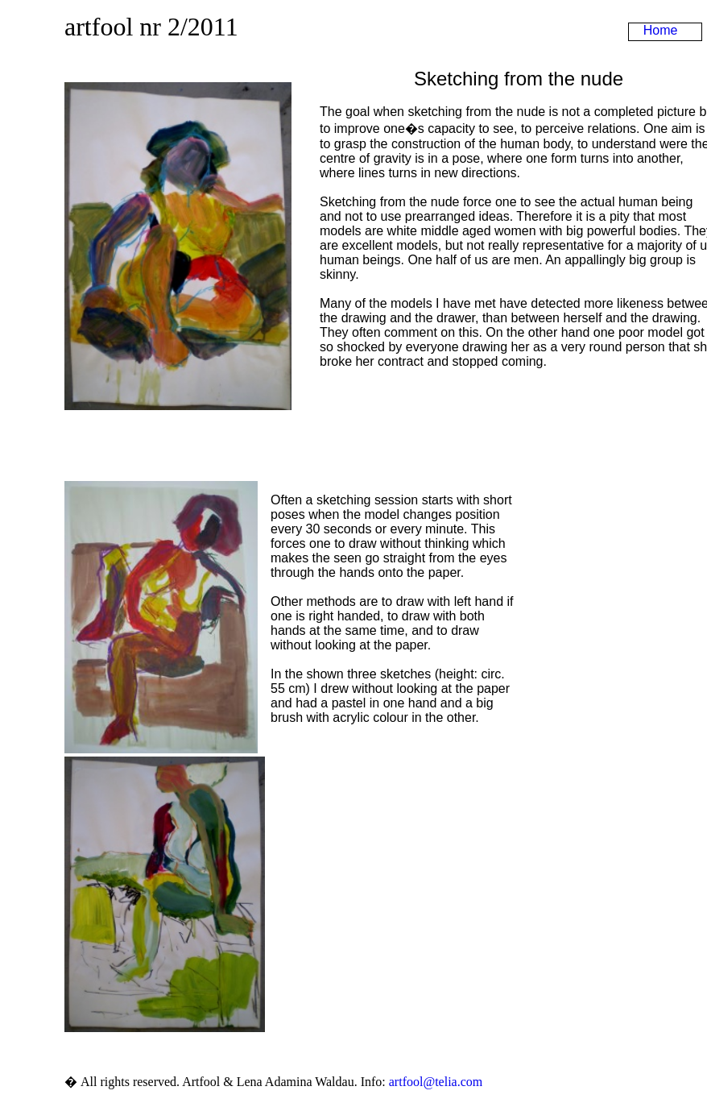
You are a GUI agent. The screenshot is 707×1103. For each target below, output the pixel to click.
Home (660, 30)
